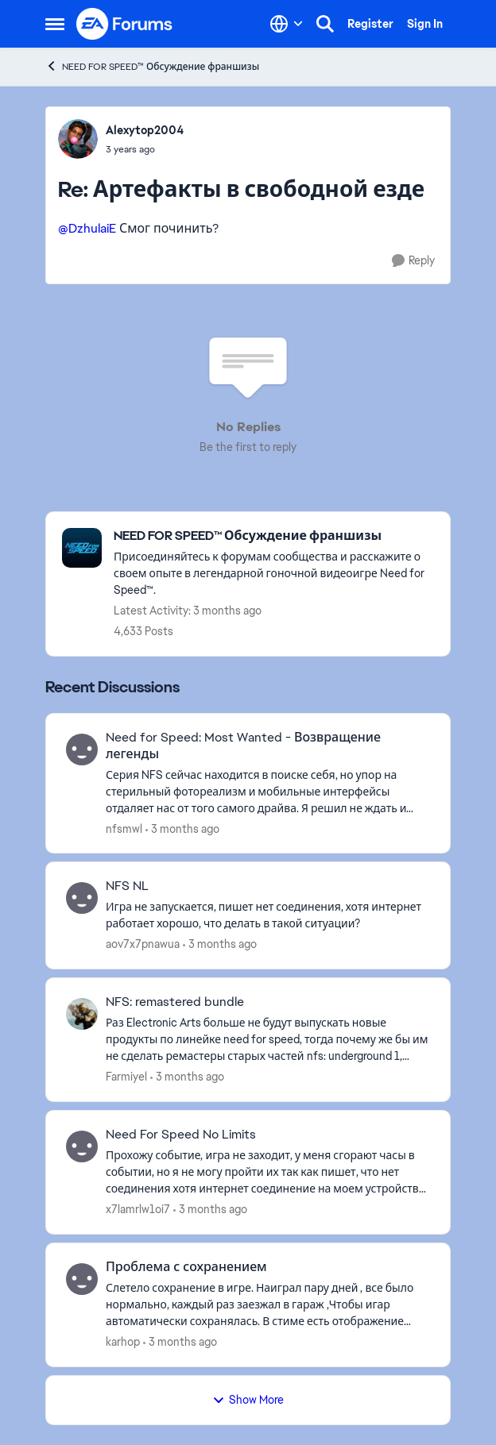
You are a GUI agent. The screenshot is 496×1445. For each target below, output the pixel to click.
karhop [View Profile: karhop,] (123, 1342)
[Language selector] (286, 24)
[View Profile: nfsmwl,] (82, 749)
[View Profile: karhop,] (82, 1279)
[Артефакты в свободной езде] (145, 149)
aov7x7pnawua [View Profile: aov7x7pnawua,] (143, 944)
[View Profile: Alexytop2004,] (78, 139)
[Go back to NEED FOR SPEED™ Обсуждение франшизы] (274, 536)
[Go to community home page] (124, 24)
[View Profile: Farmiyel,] (82, 1014)
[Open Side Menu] (54, 24)
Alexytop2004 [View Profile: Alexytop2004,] (145, 130)
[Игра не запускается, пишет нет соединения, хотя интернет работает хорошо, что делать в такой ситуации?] (268, 915)
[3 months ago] (182, 828)
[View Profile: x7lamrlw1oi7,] (82, 1146)
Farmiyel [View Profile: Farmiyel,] (126, 1076)
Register (370, 24)
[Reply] (413, 261)
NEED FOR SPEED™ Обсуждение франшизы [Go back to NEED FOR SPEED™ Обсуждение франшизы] (152, 66)
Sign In (425, 24)
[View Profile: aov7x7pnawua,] (82, 898)
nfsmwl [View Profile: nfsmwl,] (124, 828)
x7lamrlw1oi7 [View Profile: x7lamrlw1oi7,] (138, 1209)
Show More (248, 1400)
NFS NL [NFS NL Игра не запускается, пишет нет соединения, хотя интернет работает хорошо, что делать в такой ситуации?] (127, 886)
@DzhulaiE (87, 228)
